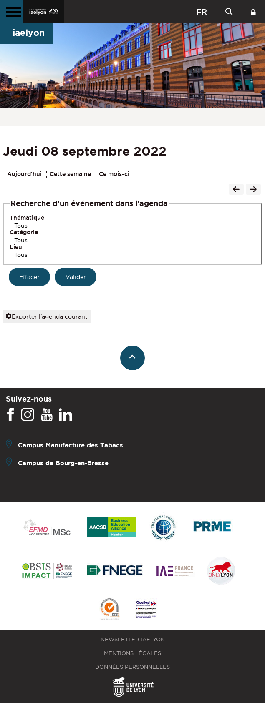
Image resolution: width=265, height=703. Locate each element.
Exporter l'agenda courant (47, 316)
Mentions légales (132, 653)
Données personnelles (132, 667)
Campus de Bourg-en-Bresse (63, 463)
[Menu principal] (11, 11)
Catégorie (24, 232)
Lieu (16, 247)
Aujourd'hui (24, 174)
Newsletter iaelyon (133, 639)
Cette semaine (70, 174)
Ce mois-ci (114, 174)
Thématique (27, 217)
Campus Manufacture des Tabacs (70, 445)
